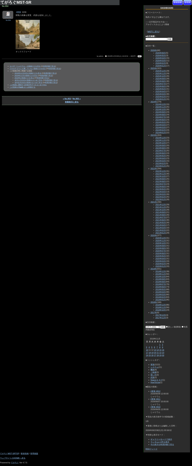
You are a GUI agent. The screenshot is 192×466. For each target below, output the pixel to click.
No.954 (8, 20)
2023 (153, 135)
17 (147, 353)
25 (150, 355)
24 (147, 355)
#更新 (18, 12)
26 (152, 355)
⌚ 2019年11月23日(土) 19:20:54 (116, 56)
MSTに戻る (153, 31)
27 (155, 355)
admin (101, 56)
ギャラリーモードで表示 (161, 439)
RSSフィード (151, 449)
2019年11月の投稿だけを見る (26, 76)
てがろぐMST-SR (16, 2)
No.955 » (77, 99)
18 (150, 353)
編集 (139, 56)
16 (163, 350)
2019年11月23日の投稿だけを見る (28, 73)
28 (158, 355)
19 (152, 353)
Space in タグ (156, 380)
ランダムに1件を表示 (159, 442)
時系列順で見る (49, 66)
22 (160, 353)
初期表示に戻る (72, 102)
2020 (153, 235)
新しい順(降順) (173, 327)
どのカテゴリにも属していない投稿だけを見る (28, 69)
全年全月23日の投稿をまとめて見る (28, 82)
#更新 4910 (155, 407)
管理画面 (34, 454)
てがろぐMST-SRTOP (9, 454)
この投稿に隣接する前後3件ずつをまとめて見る (28, 85)
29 (160, 355)
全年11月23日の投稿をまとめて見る (28, 80)
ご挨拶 (153, 372)
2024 (153, 102)
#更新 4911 (155, 399)
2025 (153, 68)
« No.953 (67, 99)
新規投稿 (178, 2)
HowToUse (155, 382)
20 (155, 353)
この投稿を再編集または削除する (22, 87)
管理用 (187, 2)
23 (163, 353)
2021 (153, 202)
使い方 (153, 375)
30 (163, 355)
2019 (153, 269)
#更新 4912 (155, 391)
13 (155, 350)
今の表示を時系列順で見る (162, 444)
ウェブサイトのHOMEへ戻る (12, 458)
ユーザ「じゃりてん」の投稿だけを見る (25, 66)
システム (154, 367)
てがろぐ (15, 463)
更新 (152, 365)
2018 (153, 302)
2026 (153, 50)
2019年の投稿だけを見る (24, 78)
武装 (152, 377)
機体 (152, 370)
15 (160, 350)
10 (147, 350)
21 (158, 353)
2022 (153, 169)
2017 (153, 313)
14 (158, 350)
